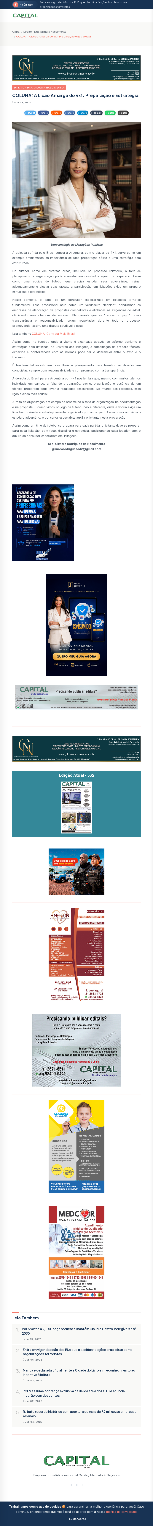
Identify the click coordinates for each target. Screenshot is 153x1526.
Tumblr (96, 112)
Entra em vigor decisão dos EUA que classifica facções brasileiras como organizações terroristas (77, 1352)
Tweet (30, 112)
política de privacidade (121, 1512)
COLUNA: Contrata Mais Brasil (53, 334)
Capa (16, 32)
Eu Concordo (77, 1519)
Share (43, 112)
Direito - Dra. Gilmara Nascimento (44, 32)
